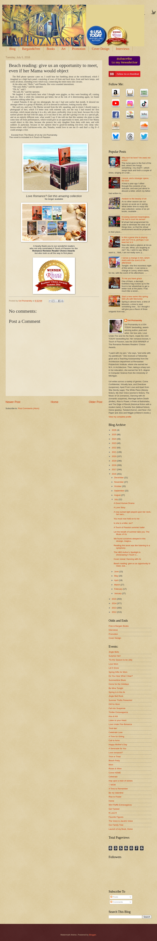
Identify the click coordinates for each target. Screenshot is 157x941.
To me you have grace (132, 278)
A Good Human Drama (124, 503)
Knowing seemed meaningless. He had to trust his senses (136, 218)
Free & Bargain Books (119, 626)
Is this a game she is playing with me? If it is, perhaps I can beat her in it (135, 239)
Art (63, 48)
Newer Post (13, 402)
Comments (116, 902)
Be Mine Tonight (116, 688)
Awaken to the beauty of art (134, 199)
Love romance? (116, 752)
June (116, 571)
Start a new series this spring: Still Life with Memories (135, 297)
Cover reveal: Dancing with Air (127, 559)
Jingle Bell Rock (116, 696)
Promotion (78, 48)
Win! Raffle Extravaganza (120, 805)
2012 (114, 612)
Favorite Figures (116, 817)
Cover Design (100, 48)
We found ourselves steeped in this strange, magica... (129, 539)
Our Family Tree (116, 825)
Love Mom (113, 664)
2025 (114, 434)
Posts (114, 897)
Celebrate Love (115, 732)
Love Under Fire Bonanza (120, 724)
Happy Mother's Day (118, 744)
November (119, 482)
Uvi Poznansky (135, 320)
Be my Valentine (116, 793)
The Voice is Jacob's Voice (121, 821)
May (116, 576)
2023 (114, 443)
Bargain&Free (31, 48)
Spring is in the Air (117, 692)
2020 (114, 456)
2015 (114, 599)
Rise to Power (115, 797)
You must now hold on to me (126, 519)
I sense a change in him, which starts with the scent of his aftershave (136, 260)
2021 (114, 452)
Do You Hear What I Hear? (121, 676)
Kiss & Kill (113, 716)
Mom (111, 764)
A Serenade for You (117, 748)
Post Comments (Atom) (28, 408)
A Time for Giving (116, 736)
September (119, 490)
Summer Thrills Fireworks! (120, 700)
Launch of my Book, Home (121, 829)
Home (54, 402)
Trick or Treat (115, 756)
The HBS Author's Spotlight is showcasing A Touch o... (127, 553)
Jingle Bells (114, 652)
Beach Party (114, 760)
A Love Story (119, 507)
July (116, 499)
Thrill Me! (113, 728)
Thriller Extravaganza (118, 712)
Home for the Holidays (119, 684)
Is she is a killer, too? (123, 523)
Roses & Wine (115, 768)
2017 (114, 469)
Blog (12, 48)
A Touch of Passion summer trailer (129, 527)
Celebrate (113, 776)
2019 (114, 461)
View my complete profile (120, 417)
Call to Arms (114, 740)
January (118, 593)
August (117, 495)
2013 (114, 608)
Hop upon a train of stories (121, 781)
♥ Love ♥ (113, 813)
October (118, 486)
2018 (114, 465)
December (119, 477)
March (117, 584)
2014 (114, 603)
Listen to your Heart (117, 720)
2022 (114, 447)
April (116, 580)
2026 (114, 430)
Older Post (95, 402)
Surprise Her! (115, 656)
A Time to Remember (118, 788)
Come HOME (115, 773)
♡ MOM (112, 785)
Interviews (113, 630)
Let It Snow (114, 668)
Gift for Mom (114, 704)
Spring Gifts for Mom (118, 672)
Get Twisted (114, 809)
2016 (114, 474)
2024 (114, 439)
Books (51, 48)
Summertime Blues (117, 680)
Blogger (92, 935)
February (118, 589)
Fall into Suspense (117, 708)
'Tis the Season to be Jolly (120, 660)
